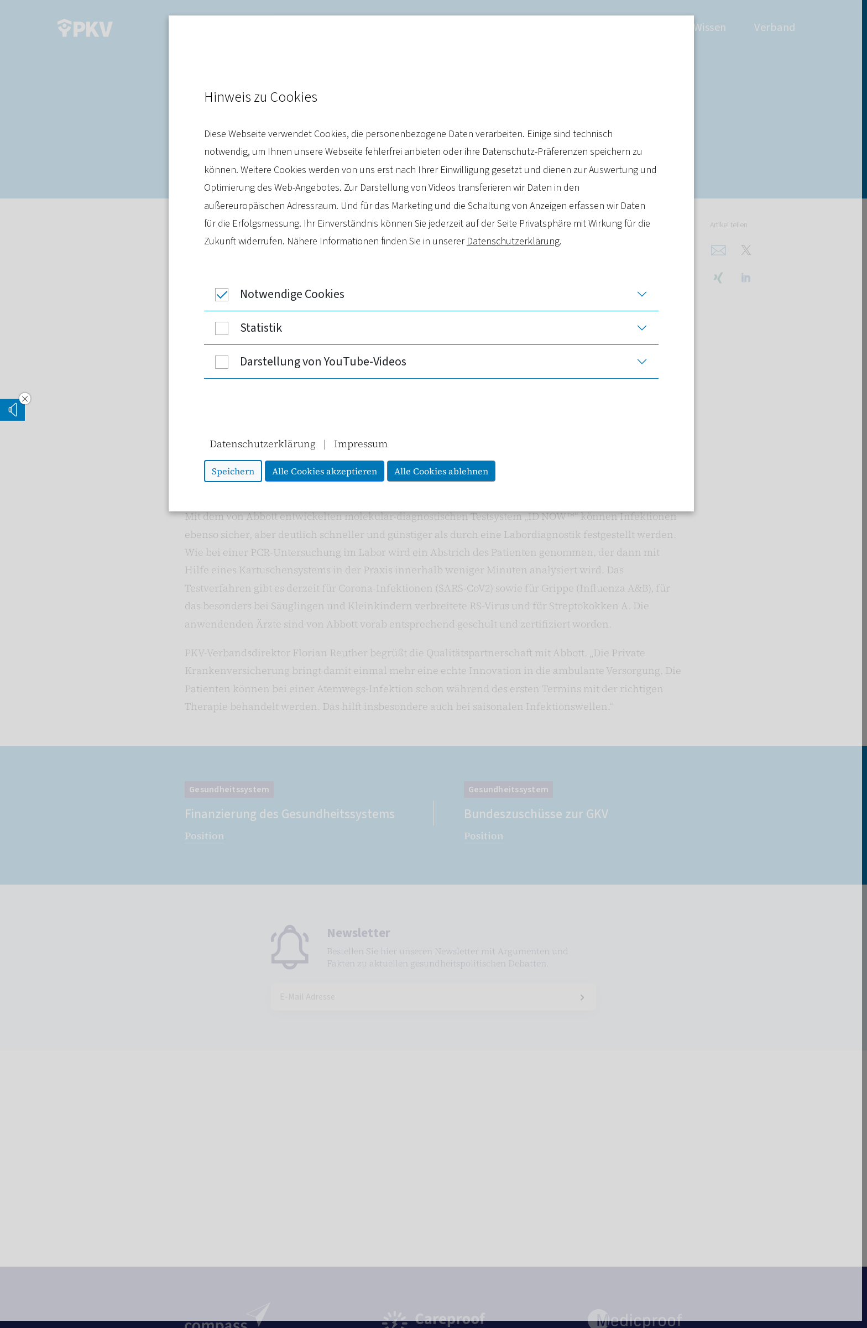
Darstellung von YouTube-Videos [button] (307, 361)
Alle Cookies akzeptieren (326, 471)
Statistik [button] (245, 328)
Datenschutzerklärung (515, 241)
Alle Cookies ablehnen (443, 471)
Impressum (363, 444)
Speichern (235, 471)
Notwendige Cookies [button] (276, 294)
